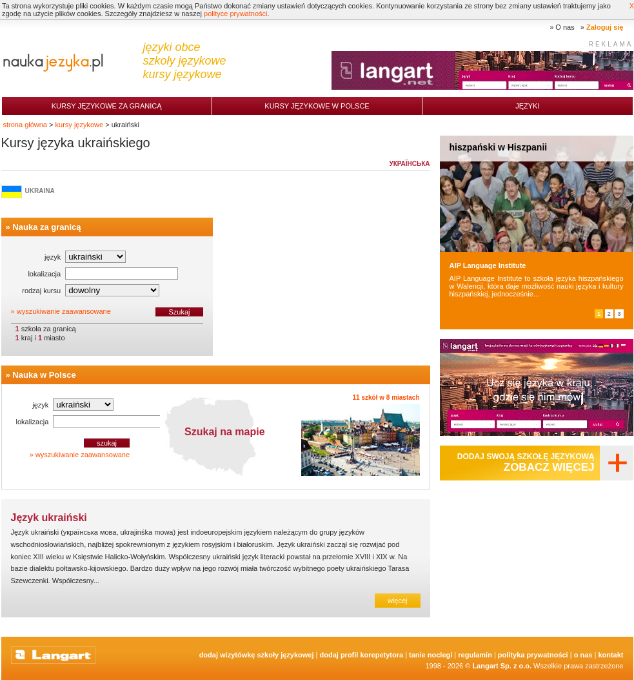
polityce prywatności (235, 13)
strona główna (25, 125)
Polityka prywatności (533, 655)
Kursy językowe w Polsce (316, 106)
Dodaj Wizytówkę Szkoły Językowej (256, 655)
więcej (398, 600)
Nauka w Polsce (43, 375)
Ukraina (40, 190)
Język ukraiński (49, 517)
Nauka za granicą (46, 227)
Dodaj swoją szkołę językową (526, 462)
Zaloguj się (604, 27)
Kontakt (610, 655)
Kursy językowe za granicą (107, 106)
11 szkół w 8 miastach (386, 397)
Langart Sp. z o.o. (501, 666)
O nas (564, 27)
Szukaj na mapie (224, 431)
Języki (527, 106)
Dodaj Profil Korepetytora (362, 655)
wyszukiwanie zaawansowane (64, 311)
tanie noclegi (430, 655)
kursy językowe (79, 125)
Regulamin (475, 655)
